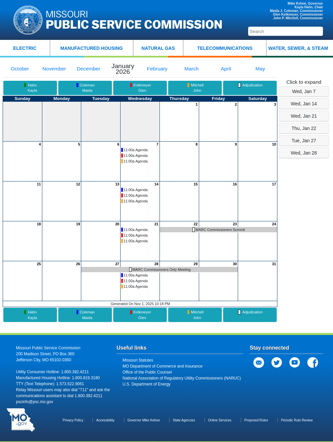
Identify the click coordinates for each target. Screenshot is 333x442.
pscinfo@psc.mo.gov (34, 401)
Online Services (219, 420)
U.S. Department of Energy (146, 384)
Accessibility (105, 420)
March (191, 68)
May (260, 68)
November (54, 68)
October (20, 68)
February (157, 68)
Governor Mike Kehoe (144, 420)
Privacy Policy (73, 420)
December (88, 68)
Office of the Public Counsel (147, 372)
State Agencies (184, 420)
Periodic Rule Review (297, 420)
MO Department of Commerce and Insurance (162, 366)
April (226, 68)
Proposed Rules (256, 420)
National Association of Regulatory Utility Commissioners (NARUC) (182, 378)
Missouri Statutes (138, 360)
